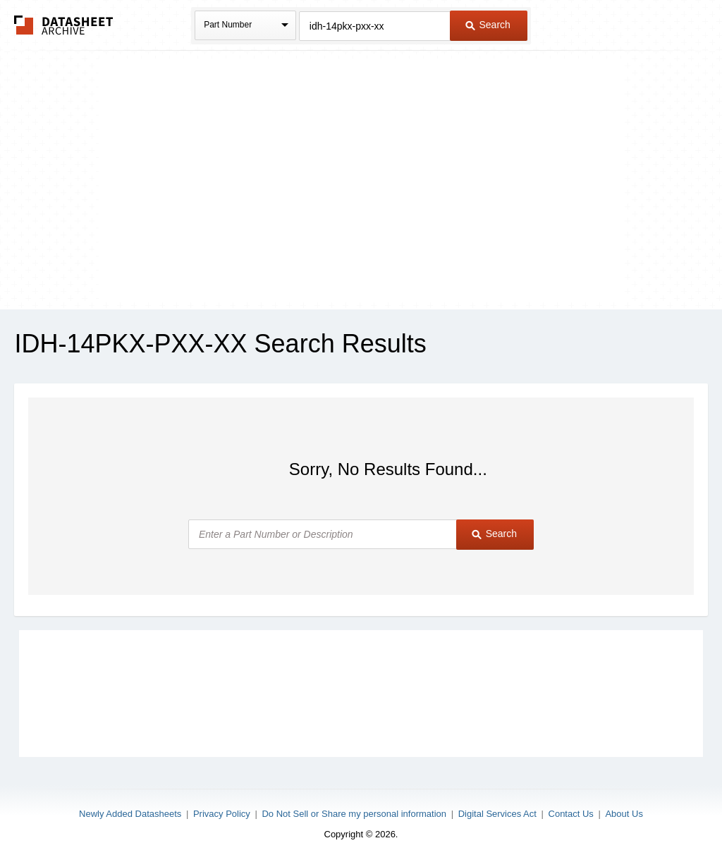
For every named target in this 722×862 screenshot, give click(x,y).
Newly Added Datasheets (130, 813)
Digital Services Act (497, 813)
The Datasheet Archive (64, 25)
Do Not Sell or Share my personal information (354, 813)
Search (487, 24)
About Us (623, 813)
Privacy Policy (221, 813)
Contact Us (571, 813)
